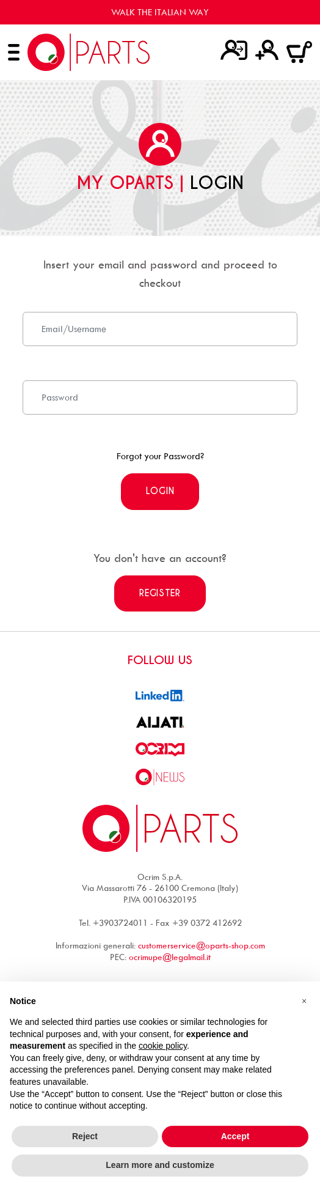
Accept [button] (235, 1136)
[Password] (160, 397)
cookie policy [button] (163, 1046)
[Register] (266, 50)
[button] (304, 1001)
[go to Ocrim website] (160, 748)
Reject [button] (85, 1136)
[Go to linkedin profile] (160, 694)
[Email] (160, 329)
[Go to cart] (299, 51)
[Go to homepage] (88, 52)
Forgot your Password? (160, 456)
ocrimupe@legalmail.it (170, 957)
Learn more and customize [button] (160, 1165)
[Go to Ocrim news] (160, 776)
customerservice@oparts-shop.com (201, 945)
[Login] (233, 50)
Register (160, 593)
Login (160, 491)
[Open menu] (14, 52)
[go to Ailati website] (160, 721)
